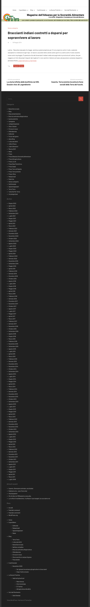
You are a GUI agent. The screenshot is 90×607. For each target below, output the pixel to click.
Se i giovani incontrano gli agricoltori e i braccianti (32, 569)
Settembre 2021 (13, 213)
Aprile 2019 (12, 269)
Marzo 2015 (12, 356)
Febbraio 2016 (13, 341)
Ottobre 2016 (12, 329)
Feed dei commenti (14, 513)
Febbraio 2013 (13, 419)
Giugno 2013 (12, 409)
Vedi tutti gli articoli (18, 578)
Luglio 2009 (12, 479)
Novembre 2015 (13, 344)
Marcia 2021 (12, 149)
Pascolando (16, 560)
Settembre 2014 (13, 371)
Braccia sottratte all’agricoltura (22, 550)
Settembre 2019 (13, 264)
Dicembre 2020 (13, 233)
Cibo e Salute (13, 126)
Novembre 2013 (13, 397)
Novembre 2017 (13, 304)
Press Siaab (12, 167)
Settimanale (12, 184)
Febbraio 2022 (13, 211)
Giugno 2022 (12, 203)
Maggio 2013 (12, 412)
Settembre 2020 (14, 241)
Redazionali (12, 177)
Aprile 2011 (12, 474)
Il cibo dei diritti (13, 142)
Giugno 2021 (12, 218)
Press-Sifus (12, 174)
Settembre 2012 (13, 432)
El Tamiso (20, 587)
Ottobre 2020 (13, 238)
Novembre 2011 (13, 457)
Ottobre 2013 (12, 399)
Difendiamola (13, 131)
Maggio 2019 (12, 266)
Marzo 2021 (12, 226)
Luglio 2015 (12, 351)
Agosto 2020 (12, 243)
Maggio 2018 (12, 289)
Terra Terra (12, 189)
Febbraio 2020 (13, 256)
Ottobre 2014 (12, 369)
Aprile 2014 (12, 384)
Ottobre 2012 (12, 429)
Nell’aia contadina (18, 547)
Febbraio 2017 (13, 321)
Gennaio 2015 (13, 361)
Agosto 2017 (12, 309)
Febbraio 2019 (13, 271)
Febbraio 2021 (13, 228)
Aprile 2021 (12, 223)
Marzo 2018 (12, 294)
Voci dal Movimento (71, 10)
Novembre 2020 (13, 236)
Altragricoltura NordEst (24, 589)
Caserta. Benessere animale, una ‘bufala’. (21, 488)
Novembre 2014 (13, 366)
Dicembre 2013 (13, 394)
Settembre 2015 (13, 346)
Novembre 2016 (13, 326)
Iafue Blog (12, 139)
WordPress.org (13, 515)
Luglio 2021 (12, 216)
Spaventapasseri (14, 187)
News (22, 66)
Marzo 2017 (12, 319)
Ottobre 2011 (12, 459)
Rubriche (11, 179)
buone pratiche (13, 119)
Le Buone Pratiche (55, 10)
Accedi (11, 508)
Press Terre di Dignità (15, 169)
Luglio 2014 (12, 376)
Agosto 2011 (12, 464)
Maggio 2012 (12, 442)
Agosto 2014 (12, 374)
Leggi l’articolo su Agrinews (27, 61)
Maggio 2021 (12, 221)
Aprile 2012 (12, 444)
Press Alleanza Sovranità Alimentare (20, 157)
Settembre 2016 (13, 331)
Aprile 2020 (12, 254)
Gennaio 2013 (13, 422)
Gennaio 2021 (13, 231)
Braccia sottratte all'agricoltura (18, 116)
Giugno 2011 (12, 469)
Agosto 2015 (12, 349)
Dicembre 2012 (13, 424)
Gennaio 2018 (13, 299)
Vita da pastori (13, 494)
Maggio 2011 (12, 472)
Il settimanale (42, 10)
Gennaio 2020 (13, 259)
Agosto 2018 (12, 281)
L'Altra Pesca (12, 144)
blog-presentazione (15, 114)
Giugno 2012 (12, 439)
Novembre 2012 (13, 427)
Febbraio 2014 (13, 389)
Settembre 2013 (13, 402)
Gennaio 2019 (13, 274)
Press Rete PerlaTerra (15, 164)
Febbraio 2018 (13, 296)
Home (14, 10)
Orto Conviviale (21, 584)
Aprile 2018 (12, 291)
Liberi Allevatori (13, 146)
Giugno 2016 (12, 336)
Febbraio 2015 (13, 359)
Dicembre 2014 (13, 364)
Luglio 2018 (12, 284)
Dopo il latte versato (23, 572)
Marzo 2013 (12, 417)
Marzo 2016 (12, 339)
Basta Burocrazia (14, 109)
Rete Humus (20, 582)
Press (10, 154)
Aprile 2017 (12, 316)
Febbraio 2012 (13, 449)
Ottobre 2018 (12, 279)
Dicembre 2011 (13, 454)
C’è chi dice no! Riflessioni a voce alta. (20, 496)
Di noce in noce (13, 129)
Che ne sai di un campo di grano (22, 557)
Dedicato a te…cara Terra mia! (18, 491)
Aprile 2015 (12, 354)
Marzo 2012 (12, 447)
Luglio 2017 (12, 311)
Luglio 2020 (12, 246)
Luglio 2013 (12, 407)
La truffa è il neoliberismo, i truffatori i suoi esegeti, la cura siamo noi (29, 498)
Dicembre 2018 (13, 276)
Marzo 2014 (12, 386)
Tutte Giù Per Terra (14, 192)
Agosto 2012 (12, 434)
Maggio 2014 (12, 381)
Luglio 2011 (12, 467)
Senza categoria (13, 28)
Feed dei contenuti (14, 510)
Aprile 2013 (12, 414)
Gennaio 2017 (13, 324)
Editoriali (11, 134)
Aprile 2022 (12, 206)
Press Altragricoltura (15, 159)
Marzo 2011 (12, 477)
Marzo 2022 (12, 208)
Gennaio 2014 (13, 391)
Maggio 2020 (12, 251)
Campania (12, 121)
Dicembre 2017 (13, 301)
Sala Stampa (16, 595)
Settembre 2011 (13, 462)
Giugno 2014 (12, 379)
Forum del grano (13, 136)
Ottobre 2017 (12, 306)
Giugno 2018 (12, 286)
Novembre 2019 (13, 261)
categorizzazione (14, 124)
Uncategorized (13, 194)
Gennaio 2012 (13, 452)
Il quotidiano (23, 10)
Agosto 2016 (12, 334)
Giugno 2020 (12, 249)
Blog (32, 10)
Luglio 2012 (12, 437)
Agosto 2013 (12, 404)
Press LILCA (12, 162)
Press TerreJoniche (15, 172)
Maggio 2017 (12, 314)
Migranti (16, 66)
